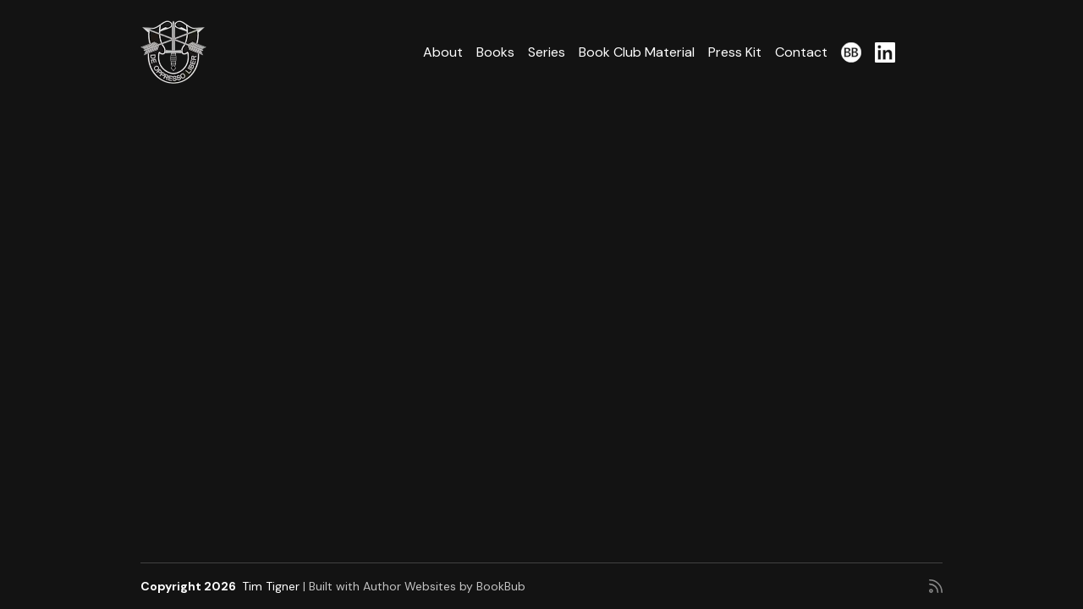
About (443, 52)
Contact (801, 52)
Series (546, 52)
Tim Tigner (271, 586)
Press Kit (734, 52)
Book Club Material (637, 52)
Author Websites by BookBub (444, 586)
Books (495, 52)
